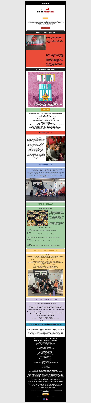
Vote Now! (45, 110)
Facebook (41, 175)
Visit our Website (45, 28)
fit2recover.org (46, 391)
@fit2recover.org (58, 390)
